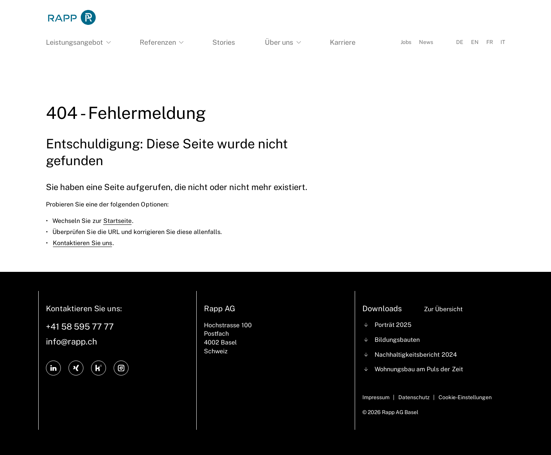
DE (459, 42)
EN (475, 42)
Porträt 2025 (393, 324)
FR (489, 42)
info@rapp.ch (71, 341)
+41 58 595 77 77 (80, 327)
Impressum (376, 397)
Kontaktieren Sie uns (82, 243)
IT (502, 42)
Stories (223, 42)
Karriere (342, 42)
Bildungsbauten (397, 339)
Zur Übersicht (443, 309)
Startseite (117, 220)
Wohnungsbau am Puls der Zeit (419, 369)
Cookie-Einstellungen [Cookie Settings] (465, 397)
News (426, 42)
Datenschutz (414, 397)
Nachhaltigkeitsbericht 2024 (415, 354)
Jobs (406, 42)
